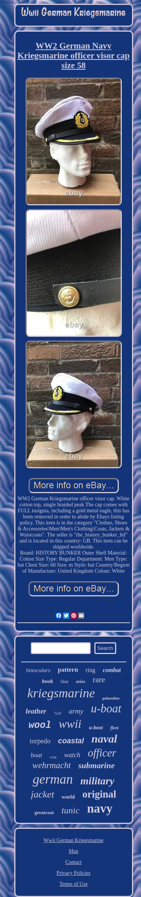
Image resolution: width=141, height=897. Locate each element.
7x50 (57, 713)
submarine (96, 765)
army (76, 711)
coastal (71, 741)
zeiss (80, 681)
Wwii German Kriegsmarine (73, 840)
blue (65, 681)
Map (74, 851)
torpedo (40, 741)
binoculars (38, 670)
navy (99, 808)
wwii (70, 723)
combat (112, 670)
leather (36, 711)
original (99, 794)
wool (40, 725)
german (53, 779)
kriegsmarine (61, 693)
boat (36, 755)
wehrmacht (51, 765)
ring (91, 670)
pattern (68, 669)
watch (72, 755)
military (97, 781)
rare (99, 679)
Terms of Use (73, 884)
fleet (114, 727)
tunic (70, 810)
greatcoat (44, 812)
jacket (42, 794)
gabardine (111, 698)
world (68, 797)
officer (102, 753)
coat (53, 757)
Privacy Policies (73, 873)
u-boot (96, 727)
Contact (73, 862)
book (47, 681)
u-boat (106, 708)
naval (104, 738)
